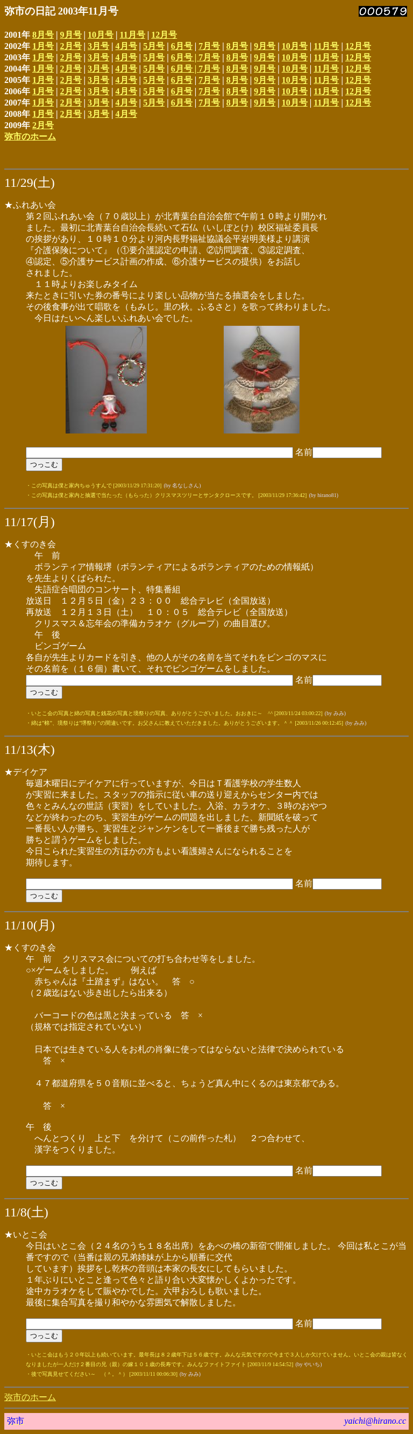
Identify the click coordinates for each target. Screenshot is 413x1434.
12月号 (164, 34)
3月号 (98, 46)
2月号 (71, 46)
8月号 (43, 34)
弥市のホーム (30, 136)
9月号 (71, 34)
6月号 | (185, 57)
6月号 (182, 46)
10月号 (100, 34)
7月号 (209, 46)
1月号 (43, 46)
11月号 (132, 34)
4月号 (126, 46)
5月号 (154, 46)
